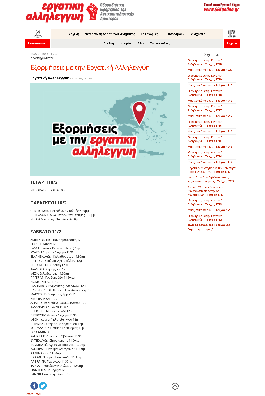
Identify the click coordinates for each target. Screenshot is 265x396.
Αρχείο (231, 43)
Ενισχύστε (197, 34)
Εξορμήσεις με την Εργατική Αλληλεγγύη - (205, 62)
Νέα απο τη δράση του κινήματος (110, 34)
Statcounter (33, 394)
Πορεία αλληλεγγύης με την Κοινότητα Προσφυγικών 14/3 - (212, 169)
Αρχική (73, 34)
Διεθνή (108, 43)
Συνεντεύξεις (160, 43)
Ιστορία (125, 43)
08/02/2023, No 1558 (81, 78)
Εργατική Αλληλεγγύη (49, 78)
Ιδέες (140, 43)
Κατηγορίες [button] (151, 34)
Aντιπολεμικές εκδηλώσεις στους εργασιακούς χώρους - (211, 179)
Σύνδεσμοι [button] (175, 34)
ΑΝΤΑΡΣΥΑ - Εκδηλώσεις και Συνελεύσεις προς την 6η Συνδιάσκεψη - (205, 190)
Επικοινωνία (37, 43)
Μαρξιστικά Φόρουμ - (210, 69)
